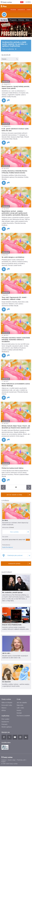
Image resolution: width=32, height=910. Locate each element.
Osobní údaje (11, 760)
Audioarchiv (21, 9)
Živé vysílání (5, 719)
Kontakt (19, 713)
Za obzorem (6, 682)
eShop (4, 710)
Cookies (3, 760)
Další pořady (7, 572)
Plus (27, 539)
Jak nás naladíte (22, 702)
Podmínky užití (21, 760)
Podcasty (5, 724)
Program (13, 9)
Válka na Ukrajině (7, 702)
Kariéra (19, 710)
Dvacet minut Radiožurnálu (12, 625)
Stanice (4, 708)
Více (28, 20)
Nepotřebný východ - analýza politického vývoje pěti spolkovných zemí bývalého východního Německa (15, 213)
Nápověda (20, 705)
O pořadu (5, 500)
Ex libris (5, 520)
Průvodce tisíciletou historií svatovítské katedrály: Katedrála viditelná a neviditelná (16, 339)
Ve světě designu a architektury (13, 257)
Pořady (21, 20)
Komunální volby (7, 705)
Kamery (29, 9)
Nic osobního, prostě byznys (12, 592)
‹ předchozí (3, 487)
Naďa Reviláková (7, 547)
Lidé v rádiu (20, 708)
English (3, 761)
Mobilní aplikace (7, 727)
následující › (28, 487)
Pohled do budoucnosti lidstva (12, 468)
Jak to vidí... (6, 653)
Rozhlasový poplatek (23, 715)
